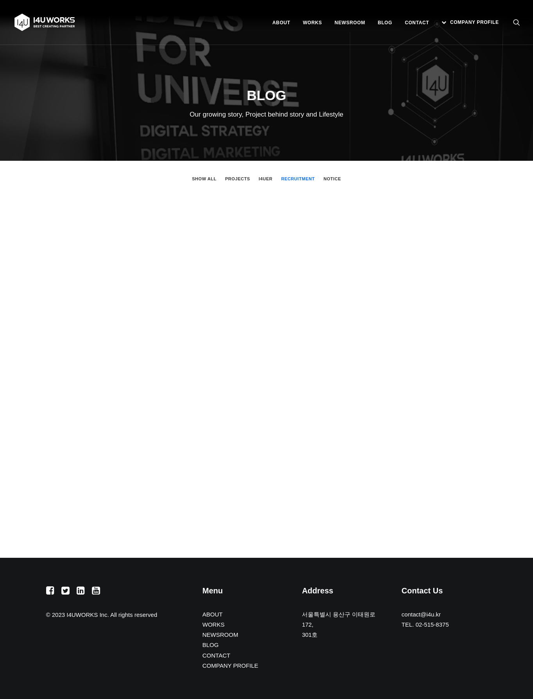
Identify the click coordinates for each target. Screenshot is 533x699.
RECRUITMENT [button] (298, 178)
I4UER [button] (266, 178)
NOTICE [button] (332, 178)
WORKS (312, 22)
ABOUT (282, 22)
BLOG (385, 22)
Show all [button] (204, 178)
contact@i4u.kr (421, 614)
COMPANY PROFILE (474, 22)
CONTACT (417, 22)
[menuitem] (281, 22)
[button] (516, 22)
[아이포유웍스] (44, 22)
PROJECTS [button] (237, 178)
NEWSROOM (350, 22)
